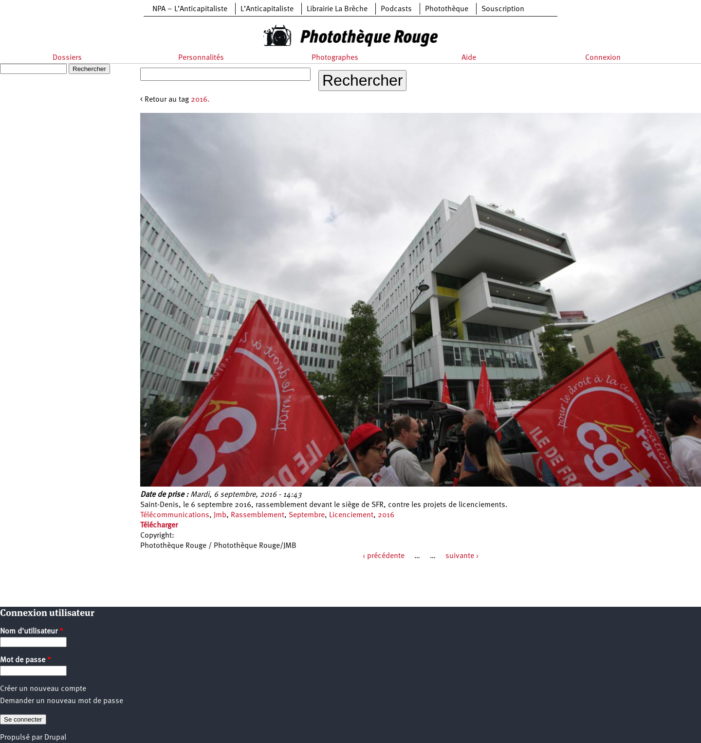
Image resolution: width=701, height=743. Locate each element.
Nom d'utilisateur (31, 631)
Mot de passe (25, 660)
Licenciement (351, 515)
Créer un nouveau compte (43, 689)
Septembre (307, 515)
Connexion (603, 58)
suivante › (462, 556)
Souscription (502, 9)
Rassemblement (257, 515)
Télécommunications (174, 515)
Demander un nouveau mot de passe (61, 701)
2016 (386, 515)
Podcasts (396, 9)
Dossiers (67, 58)
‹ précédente (384, 556)
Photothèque (446, 9)
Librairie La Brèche (337, 9)
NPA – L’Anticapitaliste (189, 9)
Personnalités (201, 58)
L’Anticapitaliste (267, 9)
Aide (468, 58)
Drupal (55, 738)
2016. (200, 100)
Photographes (335, 58)
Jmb (220, 515)
